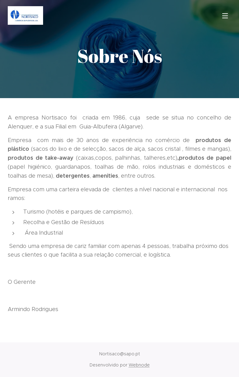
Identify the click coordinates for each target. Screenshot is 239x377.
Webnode (139, 365)
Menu (225, 15)
